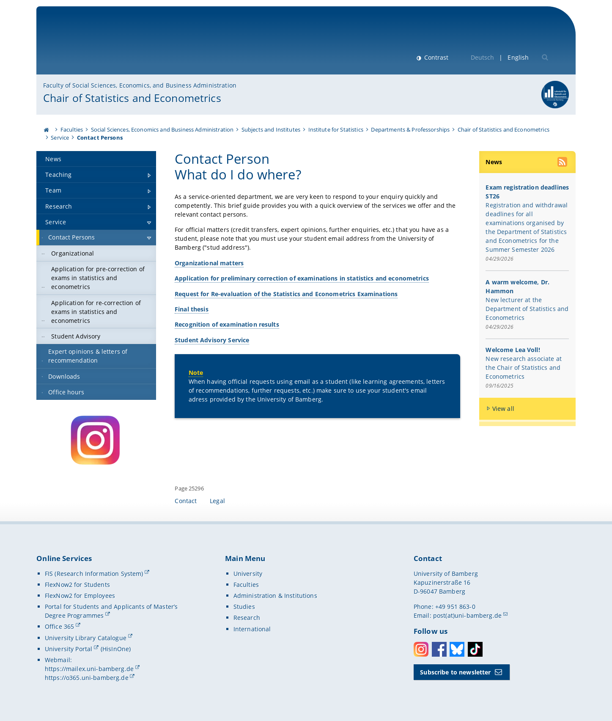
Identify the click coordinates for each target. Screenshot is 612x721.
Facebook (439, 649)
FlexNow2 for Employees (80, 596)
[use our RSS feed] (563, 163)
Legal (217, 501)
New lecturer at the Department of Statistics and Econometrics (527, 309)
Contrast (435, 57)
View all (503, 409)
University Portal (68, 649)
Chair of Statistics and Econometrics (132, 98)
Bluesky (457, 649)
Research (246, 618)
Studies (244, 607)
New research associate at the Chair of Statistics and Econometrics (524, 367)
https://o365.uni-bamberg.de (87, 678)
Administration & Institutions (275, 596)
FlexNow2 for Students (77, 585)
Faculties (71, 129)
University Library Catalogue (85, 638)
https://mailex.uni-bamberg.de (89, 669)
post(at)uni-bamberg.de (467, 615)
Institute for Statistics (335, 129)
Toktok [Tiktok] (475, 649)
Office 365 (59, 626)
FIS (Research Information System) (94, 574)
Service (60, 137)
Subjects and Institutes (271, 129)
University (247, 574)
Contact (186, 501)
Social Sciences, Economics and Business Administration (162, 129)
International (252, 629)
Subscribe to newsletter (455, 672)
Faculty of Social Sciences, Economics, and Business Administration (139, 85)
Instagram (421, 649)
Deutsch (482, 57)
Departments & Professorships (410, 129)
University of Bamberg (112, 44)
